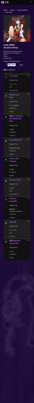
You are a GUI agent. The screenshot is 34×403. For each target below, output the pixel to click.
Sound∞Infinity (23, 10)
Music (5, 10)
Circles (12, 10)
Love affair (8, 12)
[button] (31, 2)
